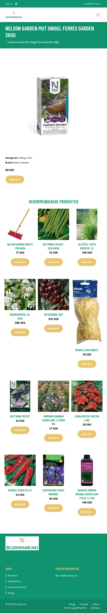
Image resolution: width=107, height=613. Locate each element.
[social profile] (16, 3)
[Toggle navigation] (98, 14)
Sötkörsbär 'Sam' (53, 314)
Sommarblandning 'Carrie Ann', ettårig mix (53, 420)
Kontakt (84, 604)
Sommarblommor (17, 587)
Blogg (11, 592)
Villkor (96, 604)
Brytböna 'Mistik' (20, 416)
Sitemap (95, 607)
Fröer (29, 157)
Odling (22, 157)
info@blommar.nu (92, 3)
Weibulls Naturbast (87, 350)
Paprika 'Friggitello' (20, 490)
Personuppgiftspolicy (75, 607)
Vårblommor (14, 581)
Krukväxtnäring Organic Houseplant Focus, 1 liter (87, 494)
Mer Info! (14, 179)
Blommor (13, 575)
